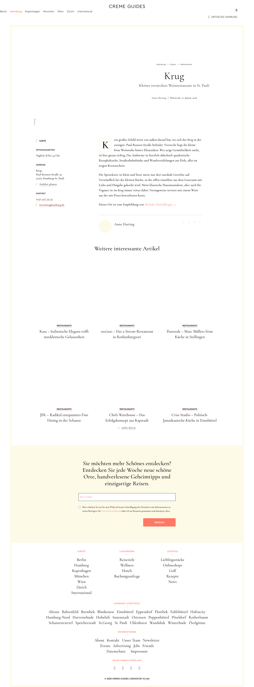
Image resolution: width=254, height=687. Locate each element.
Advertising (122, 645)
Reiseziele (127, 559)
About (99, 640)
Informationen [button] (127, 632)
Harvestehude (83, 617)
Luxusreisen (41, 10)
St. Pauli (121, 623)
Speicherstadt (85, 623)
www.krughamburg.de (51, 205)
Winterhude (177, 623)
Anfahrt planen (48, 184)
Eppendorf (144, 611)
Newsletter (151, 640)
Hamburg (32, 17)
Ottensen (139, 617)
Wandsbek (157, 623)
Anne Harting (158, 98)
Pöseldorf (179, 617)
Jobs (136, 645)
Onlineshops (172, 565)
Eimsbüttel (125, 611)
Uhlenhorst (138, 623)
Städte (21, 10)
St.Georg (105, 623)
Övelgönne (197, 623)
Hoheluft (103, 617)
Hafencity (197, 611)
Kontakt (113, 640)
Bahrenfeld (70, 611)
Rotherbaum (198, 617)
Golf (172, 570)
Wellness (126, 565)
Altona (54, 611)
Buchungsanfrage (127, 576)
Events (105, 645)
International (101, 17)
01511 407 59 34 (44, 199)
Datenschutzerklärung (111, 511)
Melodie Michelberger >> (160, 204)
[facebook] (115, 669)
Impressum (139, 651)
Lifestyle (63, 10)
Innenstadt (121, 617)
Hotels (127, 570)
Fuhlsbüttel (179, 611)
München (65, 17)
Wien (77, 17)
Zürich (87, 17)
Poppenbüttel (158, 617)
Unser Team (131, 640)
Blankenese (105, 611)
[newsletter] (139, 669)
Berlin (20, 17)
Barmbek (88, 611)
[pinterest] (131, 669)
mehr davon (129, 427)
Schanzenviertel (61, 623)
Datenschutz (116, 651)
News (172, 581)
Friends (148, 645)
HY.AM (146, 678)
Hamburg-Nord (58, 617)
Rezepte (172, 576)
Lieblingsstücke (172, 559)
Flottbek (161, 611)
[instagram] (123, 669)
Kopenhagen (49, 17)
